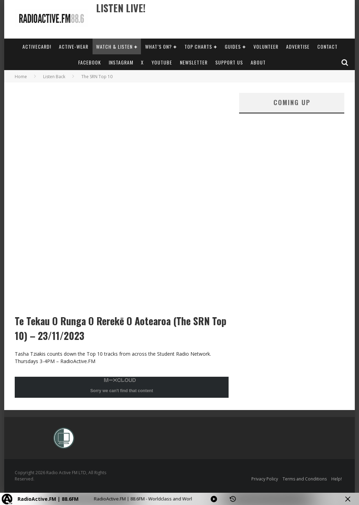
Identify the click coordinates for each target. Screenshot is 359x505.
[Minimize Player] (348, 499)
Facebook (89, 62)
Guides (233, 46)
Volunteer (265, 46)
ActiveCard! (36, 46)
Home (21, 77)
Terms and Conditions (305, 479)
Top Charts (198, 46)
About (258, 62)
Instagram (121, 62)
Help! (336, 479)
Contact (327, 46)
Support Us (229, 62)
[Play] (214, 499)
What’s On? (158, 46)
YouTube (161, 62)
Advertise (298, 46)
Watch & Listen (114, 46)
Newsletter (194, 62)
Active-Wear (73, 46)
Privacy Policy (264, 479)
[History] (233, 499)
